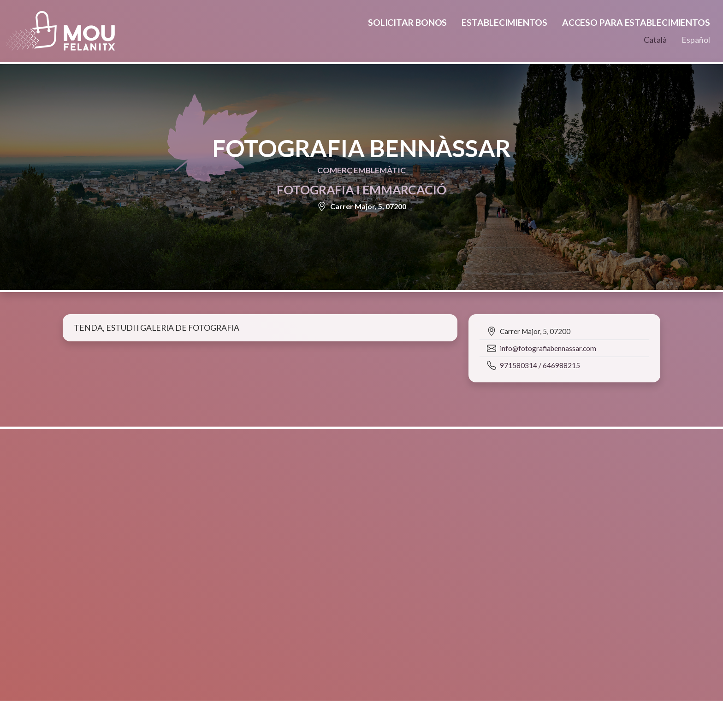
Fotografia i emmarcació (361, 189)
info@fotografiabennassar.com (548, 348)
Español (696, 40)
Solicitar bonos (407, 22)
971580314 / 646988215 (540, 365)
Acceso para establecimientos (636, 22)
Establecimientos (504, 22)
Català (655, 40)
